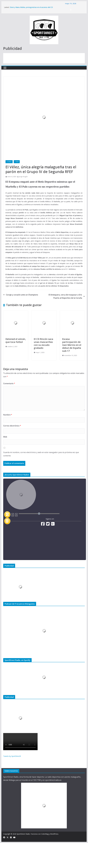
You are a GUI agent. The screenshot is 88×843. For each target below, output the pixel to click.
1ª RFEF (17, 162)
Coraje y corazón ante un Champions (20, 294)
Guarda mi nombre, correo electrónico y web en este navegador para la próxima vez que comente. (41, 454)
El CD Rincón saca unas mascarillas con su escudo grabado (43, 343)
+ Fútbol (9, 162)
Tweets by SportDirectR (12, 756)
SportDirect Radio (23, 834)
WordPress (54, 834)
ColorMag (44, 834)
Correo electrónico (12, 425)
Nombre (7, 415)
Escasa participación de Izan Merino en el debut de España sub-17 (71, 344)
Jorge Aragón (23, 177)
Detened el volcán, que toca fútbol (16, 340)
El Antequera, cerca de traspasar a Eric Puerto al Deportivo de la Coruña (67, 296)
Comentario (9, 383)
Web (5, 437)
